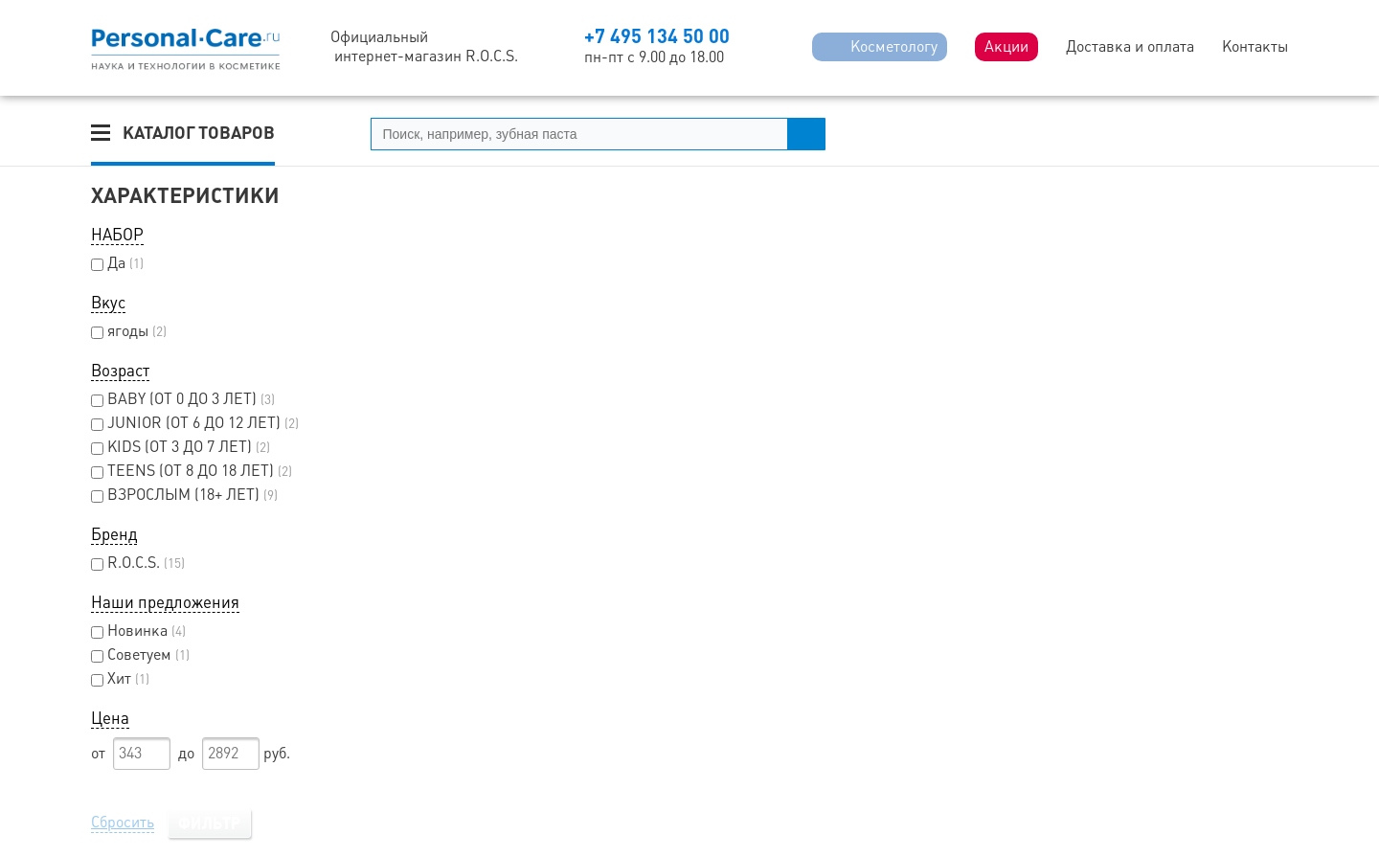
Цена (110, 718)
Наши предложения (165, 602)
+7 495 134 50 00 (657, 36)
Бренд (114, 534)
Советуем (140, 654)
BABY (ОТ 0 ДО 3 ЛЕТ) (183, 399)
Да (117, 263)
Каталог (199, 133)
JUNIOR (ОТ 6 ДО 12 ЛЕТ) (195, 423)
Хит (120, 678)
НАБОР (117, 234)
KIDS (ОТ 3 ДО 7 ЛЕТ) (180, 447)
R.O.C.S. (138, 562)
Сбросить (122, 822)
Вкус (108, 302)
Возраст (120, 370)
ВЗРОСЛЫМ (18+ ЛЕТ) (184, 494)
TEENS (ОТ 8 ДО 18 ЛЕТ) (191, 471)
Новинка (138, 630)
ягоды (129, 331)
